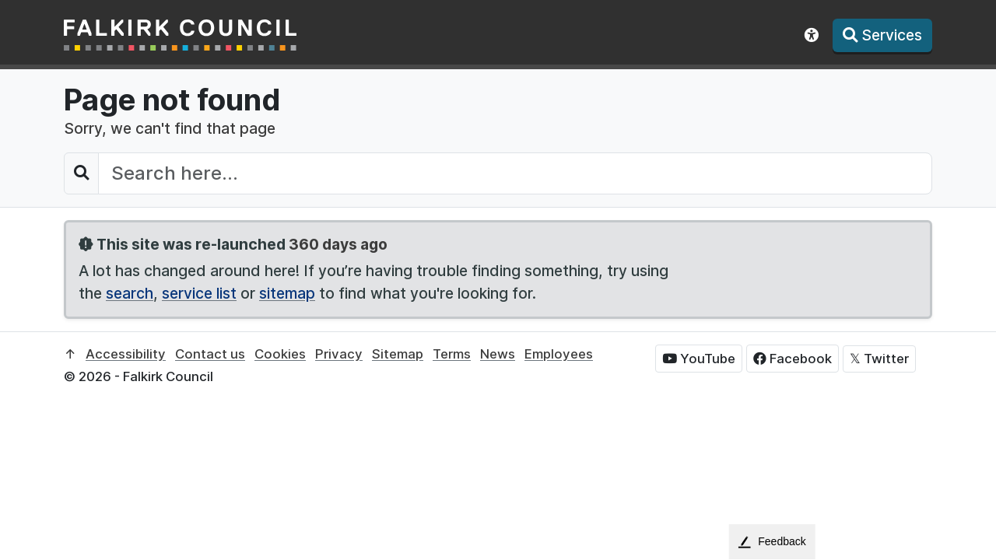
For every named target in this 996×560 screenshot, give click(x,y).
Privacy (339, 354)
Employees (558, 354)
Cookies (280, 354)
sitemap (287, 293)
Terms (452, 354)
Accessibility (126, 354)
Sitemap (397, 354)
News (497, 354)
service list (199, 293)
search (129, 293)
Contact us (210, 354)
